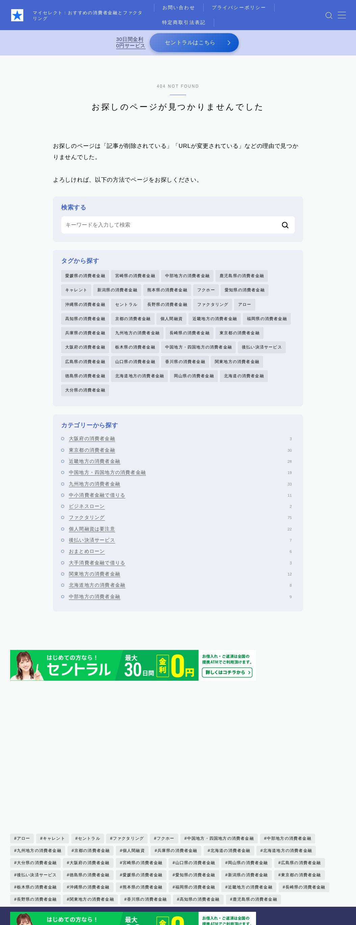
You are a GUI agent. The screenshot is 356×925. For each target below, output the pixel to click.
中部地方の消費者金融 (187, 275)
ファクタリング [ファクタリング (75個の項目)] (128, 771)
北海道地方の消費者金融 (139, 376)
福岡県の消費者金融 (267, 319)
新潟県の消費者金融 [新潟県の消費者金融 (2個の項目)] (248, 808)
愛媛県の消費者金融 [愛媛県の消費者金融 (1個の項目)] (143, 808)
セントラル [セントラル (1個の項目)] (89, 771)
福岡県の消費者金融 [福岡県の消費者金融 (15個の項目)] (195, 820)
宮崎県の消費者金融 (135, 275)
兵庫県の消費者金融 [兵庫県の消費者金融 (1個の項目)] (177, 784)
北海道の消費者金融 (244, 376)
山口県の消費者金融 (135, 362)
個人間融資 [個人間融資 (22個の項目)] (134, 784)
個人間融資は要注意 (180, 529)
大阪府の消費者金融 (85, 347)
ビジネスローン (180, 507)
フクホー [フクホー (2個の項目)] (166, 771)
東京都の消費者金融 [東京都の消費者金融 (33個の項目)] (301, 808)
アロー (245, 304)
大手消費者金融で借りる (180, 563)
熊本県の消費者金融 (167, 290)
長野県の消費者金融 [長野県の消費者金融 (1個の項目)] (37, 832)
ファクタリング (212, 304)
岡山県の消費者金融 (194, 376)
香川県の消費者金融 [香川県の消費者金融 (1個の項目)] (147, 832)
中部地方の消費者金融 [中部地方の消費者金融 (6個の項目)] (289, 771)
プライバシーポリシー (239, 7)
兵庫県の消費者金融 (85, 333)
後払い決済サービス (262, 347)
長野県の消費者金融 (167, 304)
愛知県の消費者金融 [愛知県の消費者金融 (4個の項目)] (195, 808)
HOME (18, 891)
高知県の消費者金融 (85, 319)
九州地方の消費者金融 (137, 333)
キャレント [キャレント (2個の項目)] (54, 771)
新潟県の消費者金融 (117, 290)
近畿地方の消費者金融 (215, 319)
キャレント (76, 290)
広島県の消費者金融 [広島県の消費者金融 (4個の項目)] (301, 796)
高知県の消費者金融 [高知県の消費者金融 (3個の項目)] (200, 832)
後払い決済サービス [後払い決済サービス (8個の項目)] (37, 808)
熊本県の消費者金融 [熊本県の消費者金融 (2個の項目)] (143, 820)
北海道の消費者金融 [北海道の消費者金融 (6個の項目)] (230, 784)
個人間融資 (171, 319)
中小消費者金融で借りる (180, 495)
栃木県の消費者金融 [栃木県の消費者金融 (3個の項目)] (37, 820)
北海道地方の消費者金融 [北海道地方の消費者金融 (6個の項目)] (287, 784)
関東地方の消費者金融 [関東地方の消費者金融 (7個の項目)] (92, 832)
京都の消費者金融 (133, 319)
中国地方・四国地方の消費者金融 (198, 347)
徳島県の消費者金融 (85, 376)
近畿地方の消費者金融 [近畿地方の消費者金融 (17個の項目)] (250, 820)
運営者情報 (28, 917)
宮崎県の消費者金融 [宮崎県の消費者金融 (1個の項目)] (143, 796)
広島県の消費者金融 (85, 362)
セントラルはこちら (190, 42)
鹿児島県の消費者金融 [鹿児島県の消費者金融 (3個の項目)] (254, 832)
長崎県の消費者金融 (190, 333)
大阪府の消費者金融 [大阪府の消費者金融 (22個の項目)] (90, 796)
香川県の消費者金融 (185, 362)
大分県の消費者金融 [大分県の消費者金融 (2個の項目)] (37, 796)
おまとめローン (180, 552)
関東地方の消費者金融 (237, 362)
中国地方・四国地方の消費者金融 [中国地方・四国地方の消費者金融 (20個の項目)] (220, 771)
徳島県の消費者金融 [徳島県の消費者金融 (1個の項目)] (90, 808)
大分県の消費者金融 (85, 390)
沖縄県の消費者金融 (85, 304)
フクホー (206, 290)
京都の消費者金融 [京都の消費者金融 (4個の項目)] (92, 784)
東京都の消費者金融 (240, 333)
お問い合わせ (179, 7)
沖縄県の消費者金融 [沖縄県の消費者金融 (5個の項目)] (90, 820)
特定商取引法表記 (184, 22)
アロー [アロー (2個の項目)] (23, 771)
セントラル (126, 304)
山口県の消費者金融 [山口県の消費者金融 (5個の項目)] (195, 796)
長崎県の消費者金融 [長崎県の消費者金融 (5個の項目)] (305, 820)
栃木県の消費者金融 (135, 347)
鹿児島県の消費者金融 (242, 275)
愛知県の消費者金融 (245, 290)
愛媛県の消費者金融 (85, 275)
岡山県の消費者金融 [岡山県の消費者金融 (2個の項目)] (248, 796)
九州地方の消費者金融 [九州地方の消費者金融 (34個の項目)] (39, 784)
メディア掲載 (168, 911)
